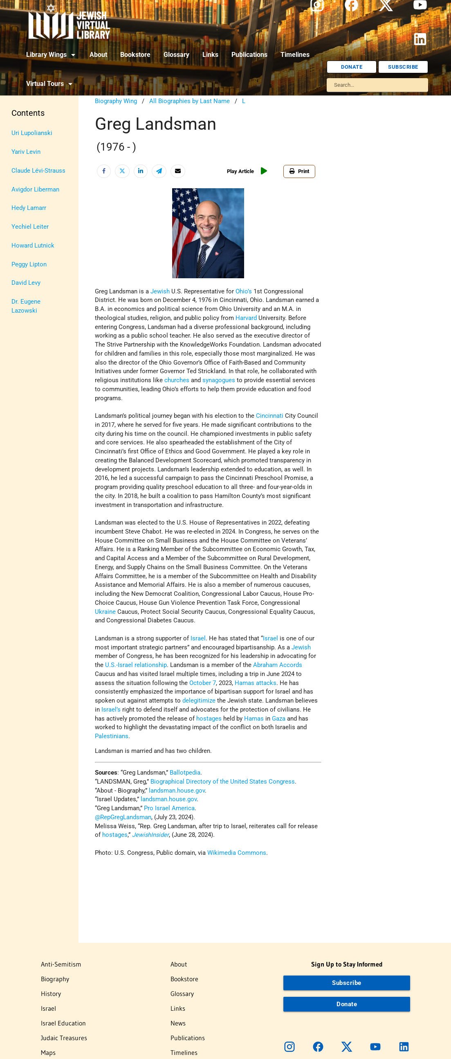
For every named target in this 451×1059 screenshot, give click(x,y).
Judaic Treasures (64, 1038)
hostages (209, 718)
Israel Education (63, 1023)
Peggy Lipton (29, 264)
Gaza (278, 718)
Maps (48, 1052)
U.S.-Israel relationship (136, 665)
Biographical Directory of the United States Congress (222, 781)
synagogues (218, 380)
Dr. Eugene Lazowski (25, 306)
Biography (55, 979)
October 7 (202, 683)
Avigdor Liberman (35, 189)
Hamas (244, 683)
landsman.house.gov (177, 790)
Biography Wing (116, 101)
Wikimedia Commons (236, 852)
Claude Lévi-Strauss (38, 170)
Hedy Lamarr (28, 208)
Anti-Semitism (61, 964)
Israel (198, 638)
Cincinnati (269, 415)
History (51, 993)
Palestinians (111, 736)
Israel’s (111, 709)
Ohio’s (244, 291)
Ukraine (105, 611)
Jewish (160, 291)
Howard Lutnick (32, 245)
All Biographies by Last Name (189, 101)
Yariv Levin (25, 152)
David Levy (25, 282)
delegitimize (198, 700)
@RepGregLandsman (123, 817)
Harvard (246, 318)
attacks (266, 683)
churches (176, 380)
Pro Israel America (169, 808)
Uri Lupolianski (31, 133)
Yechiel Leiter (30, 226)
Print (299, 171)
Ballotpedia (185, 772)
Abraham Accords (277, 665)
